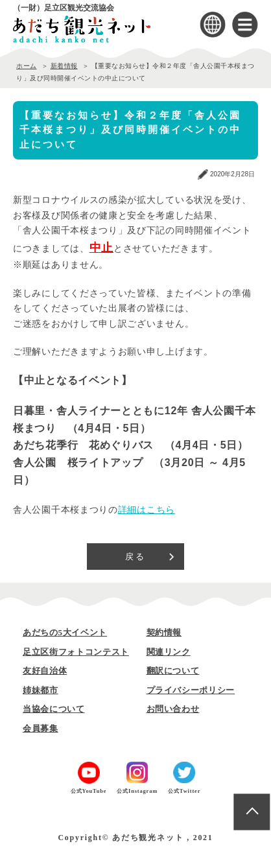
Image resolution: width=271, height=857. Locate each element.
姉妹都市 (40, 690)
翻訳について (173, 670)
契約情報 (164, 632)
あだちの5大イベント (65, 632)
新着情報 (64, 65)
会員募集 (40, 728)
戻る (135, 556)
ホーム (26, 65)
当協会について (54, 709)
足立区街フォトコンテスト (76, 652)
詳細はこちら (146, 509)
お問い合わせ (173, 709)
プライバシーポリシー (191, 690)
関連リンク (169, 652)
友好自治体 (45, 670)
